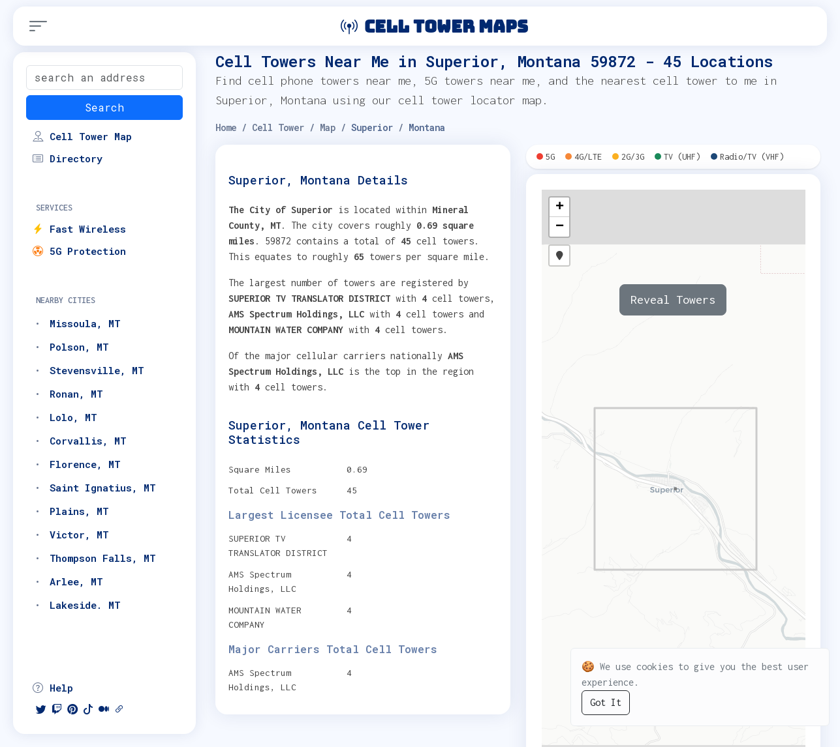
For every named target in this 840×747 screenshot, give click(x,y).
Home (225, 127)
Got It (605, 702)
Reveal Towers (672, 299)
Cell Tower (278, 127)
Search (104, 107)
